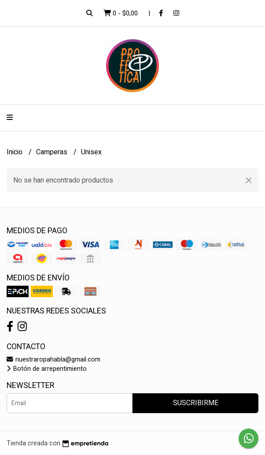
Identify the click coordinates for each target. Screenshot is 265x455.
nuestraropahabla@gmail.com (53, 359)
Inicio (15, 152)
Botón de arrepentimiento (47, 368)
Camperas (52, 152)
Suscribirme (195, 403)
